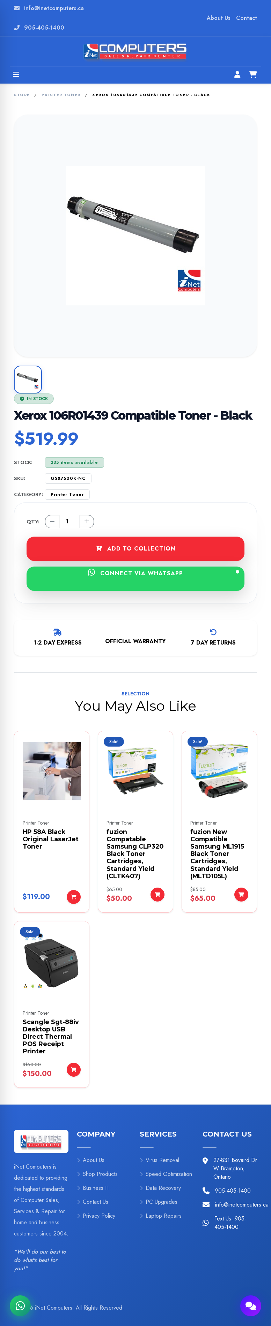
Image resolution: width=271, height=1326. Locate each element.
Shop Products (97, 1174)
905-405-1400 (44, 28)
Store (22, 95)
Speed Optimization (166, 1174)
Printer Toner (61, 95)
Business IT (93, 1188)
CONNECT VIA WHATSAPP (163, 573)
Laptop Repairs (161, 1216)
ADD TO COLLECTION (136, 549)
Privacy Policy (96, 1216)
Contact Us (92, 1202)
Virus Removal (159, 1160)
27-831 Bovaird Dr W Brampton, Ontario (235, 1168)
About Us (218, 18)
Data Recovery (160, 1188)
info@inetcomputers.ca (54, 8)
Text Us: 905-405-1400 (230, 1223)
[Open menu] (16, 75)
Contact (246, 18)
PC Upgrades (158, 1202)
